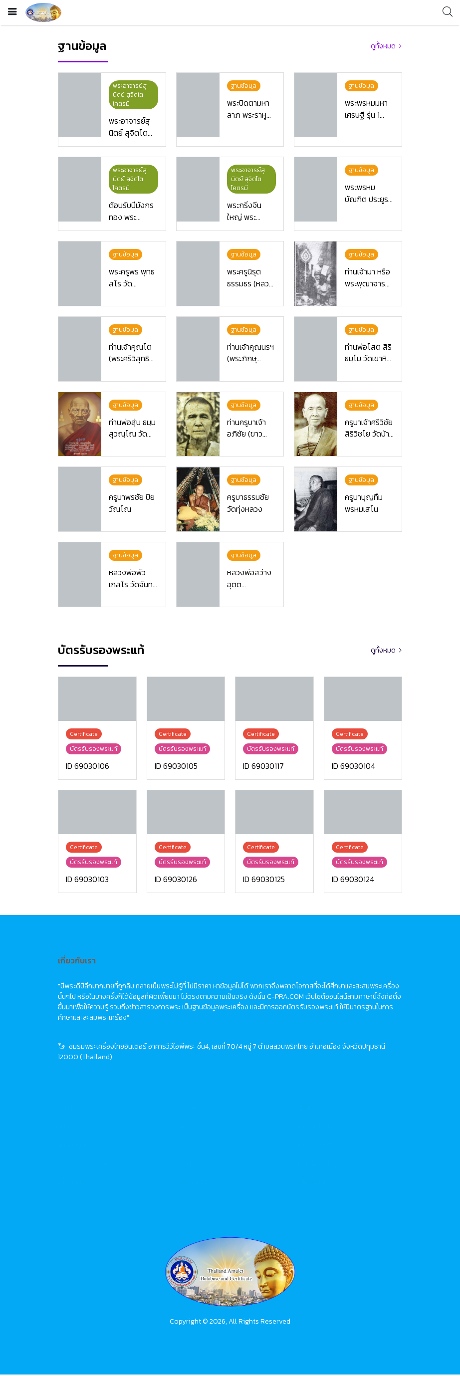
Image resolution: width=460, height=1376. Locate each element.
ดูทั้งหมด (383, 46)
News (186, 1128)
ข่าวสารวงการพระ (84, 1128)
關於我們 (311, 1183)
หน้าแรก (69, 1109)
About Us (193, 1183)
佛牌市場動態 (318, 1128)
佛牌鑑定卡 (314, 1164)
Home (187, 1109)
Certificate (195, 1164)
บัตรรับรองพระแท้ (84, 1164)
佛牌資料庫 (314, 1146)
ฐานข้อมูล (71, 1146)
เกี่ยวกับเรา (73, 1183)
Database (193, 1146)
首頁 (304, 1109)
